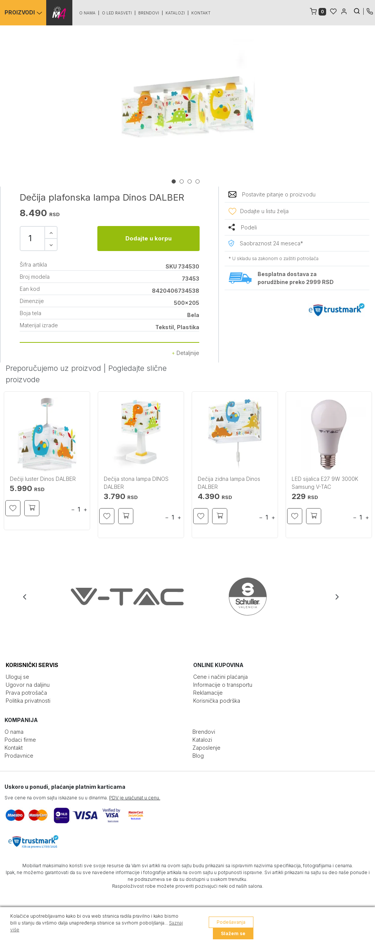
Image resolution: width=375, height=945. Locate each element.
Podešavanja (231, 922)
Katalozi (175, 13)
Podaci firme (20, 739)
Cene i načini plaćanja (220, 676)
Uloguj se (17, 676)
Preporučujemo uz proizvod (53, 368)
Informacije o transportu (222, 684)
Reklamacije (208, 692)
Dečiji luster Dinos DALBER (43, 479)
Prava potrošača (26, 692)
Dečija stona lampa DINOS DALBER (136, 483)
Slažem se (233, 933)
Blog (198, 755)
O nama (88, 13)
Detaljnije (185, 353)
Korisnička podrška (216, 700)
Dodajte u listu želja (264, 211)
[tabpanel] (187, 106)
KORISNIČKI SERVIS (32, 665)
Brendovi (149, 13)
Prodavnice (19, 755)
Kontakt (201, 13)
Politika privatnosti (28, 700)
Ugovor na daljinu (28, 684)
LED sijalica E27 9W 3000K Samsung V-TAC (325, 483)
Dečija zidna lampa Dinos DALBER (229, 483)
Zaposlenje (206, 747)
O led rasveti (117, 13)
